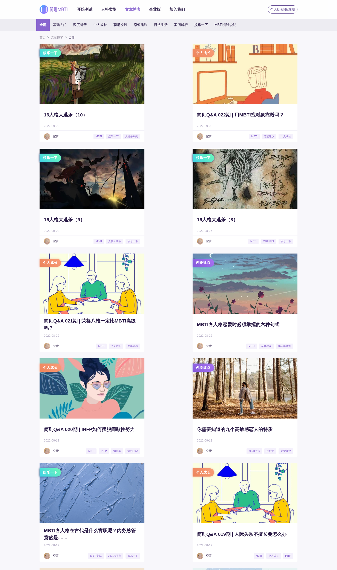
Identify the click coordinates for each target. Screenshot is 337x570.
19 (190, 480)
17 (170, 480)
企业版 (155, 9)
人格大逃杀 (284, 136)
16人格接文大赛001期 (157, 429)
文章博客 (133, 9)
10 (97, 480)
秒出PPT (149, 546)
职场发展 (120, 25)
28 (283, 480)
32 (324, 480)
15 (149, 480)
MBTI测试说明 (225, 25)
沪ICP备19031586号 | (146, 561)
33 (335, 480)
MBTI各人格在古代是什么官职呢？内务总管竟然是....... (256, 324)
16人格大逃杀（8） (64, 219)
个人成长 (100, 25)
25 (252, 480)
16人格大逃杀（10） (65, 115)
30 (304, 480)
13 (128, 480)
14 (139, 480)
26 (262, 480)
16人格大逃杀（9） (244, 115)
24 (242, 480)
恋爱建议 (140, 25)
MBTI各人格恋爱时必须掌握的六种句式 (258, 219)
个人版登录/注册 (282, 9)
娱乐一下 (201, 25)
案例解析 (181, 25)
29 (293, 480)
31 (314, 480)
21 (211, 480)
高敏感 (197, 346)
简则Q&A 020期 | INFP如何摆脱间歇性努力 (77, 324)
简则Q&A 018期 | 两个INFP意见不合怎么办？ (258, 429)
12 (118, 480)
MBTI (90, 136)
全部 (43, 25)
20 (201, 480)
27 (273, 480)
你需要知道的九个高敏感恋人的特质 (167, 324)
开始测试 (84, 9)
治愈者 (106, 346)
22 (221, 480)
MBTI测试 (88, 241)
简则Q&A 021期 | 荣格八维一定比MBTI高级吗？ (167, 219)
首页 (43, 37)
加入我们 (177, 9)
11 (108, 480)
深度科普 (80, 25)
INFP (93, 346)
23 (232, 480)
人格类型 (108, 9)
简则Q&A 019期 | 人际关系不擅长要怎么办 (77, 429)
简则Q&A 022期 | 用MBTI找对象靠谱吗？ (168, 114)
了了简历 (169, 546)
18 (180, 480)
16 (159, 480)
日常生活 (161, 25)
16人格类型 (284, 346)
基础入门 (60, 25)
